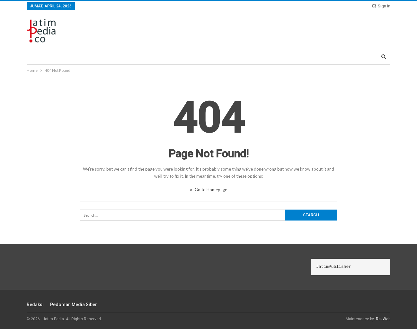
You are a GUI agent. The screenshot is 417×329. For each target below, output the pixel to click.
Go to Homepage (208, 189)
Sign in (381, 6)
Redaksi (35, 304)
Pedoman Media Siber (73, 304)
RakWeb (383, 319)
